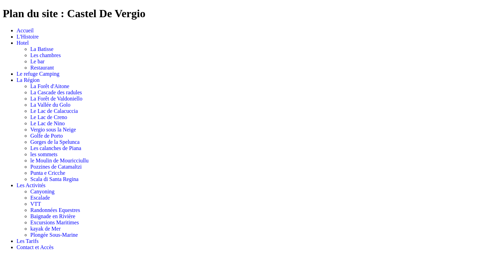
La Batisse (41, 49)
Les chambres (45, 55)
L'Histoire (28, 37)
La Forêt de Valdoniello (56, 99)
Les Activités (31, 185)
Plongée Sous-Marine (54, 235)
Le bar (37, 61)
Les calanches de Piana (55, 148)
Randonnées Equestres (55, 210)
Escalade (40, 198)
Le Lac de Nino (47, 123)
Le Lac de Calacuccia (54, 111)
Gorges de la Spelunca (55, 142)
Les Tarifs (28, 241)
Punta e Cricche (47, 173)
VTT (35, 204)
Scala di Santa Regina (54, 179)
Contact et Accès (35, 247)
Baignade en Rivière (52, 216)
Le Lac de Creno (48, 117)
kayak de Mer (45, 229)
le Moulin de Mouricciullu (59, 160)
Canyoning (42, 191)
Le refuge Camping (38, 74)
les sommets (44, 154)
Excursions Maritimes (54, 222)
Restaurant (42, 68)
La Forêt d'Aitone (49, 86)
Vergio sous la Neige (53, 129)
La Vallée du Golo (50, 105)
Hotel (23, 43)
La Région (28, 80)
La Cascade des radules (56, 92)
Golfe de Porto (46, 136)
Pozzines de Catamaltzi (56, 167)
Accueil (25, 30)
